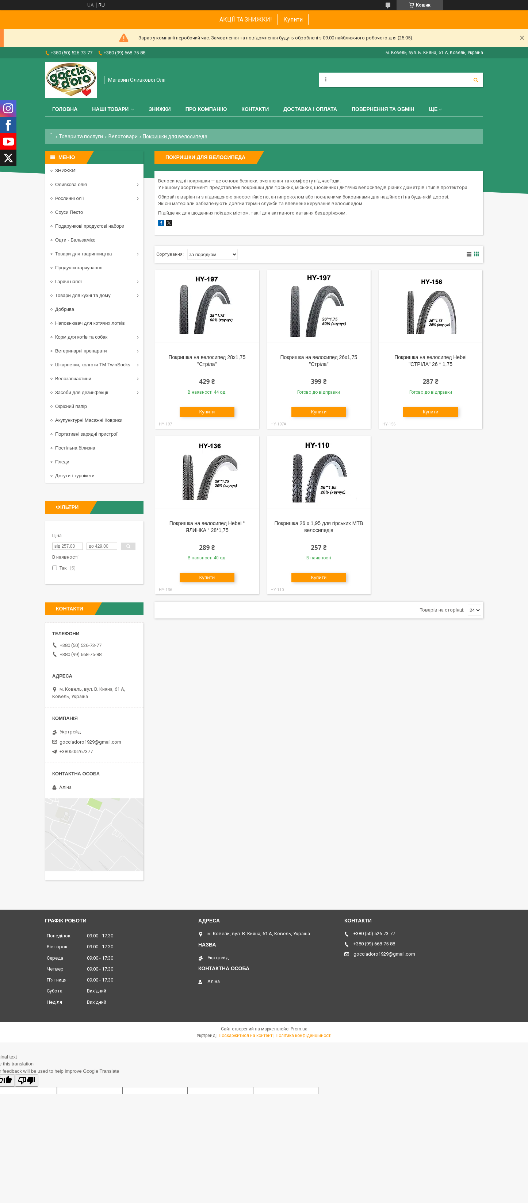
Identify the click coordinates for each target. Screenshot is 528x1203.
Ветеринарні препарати (81, 351)
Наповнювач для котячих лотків (90, 323)
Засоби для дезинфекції (81, 392)
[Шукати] (475, 80)
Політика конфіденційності (304, 1035)
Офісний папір (71, 406)
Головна (64, 109)
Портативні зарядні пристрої (86, 434)
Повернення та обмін (383, 109)
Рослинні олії (69, 198)
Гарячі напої (68, 281)
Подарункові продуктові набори (90, 226)
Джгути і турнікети (75, 475)
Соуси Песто (69, 212)
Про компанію (206, 109)
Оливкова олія (71, 184)
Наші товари (110, 109)
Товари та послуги (81, 136)
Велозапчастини (73, 378)
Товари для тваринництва (83, 254)
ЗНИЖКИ (160, 109)
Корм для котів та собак (81, 337)
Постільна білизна (75, 448)
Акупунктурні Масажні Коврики (88, 420)
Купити (293, 19)
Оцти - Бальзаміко (75, 240)
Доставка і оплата (310, 109)
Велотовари (123, 136)
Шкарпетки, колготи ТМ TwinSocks (92, 364)
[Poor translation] (26, 1081)
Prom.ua (299, 1029)
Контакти (255, 109)
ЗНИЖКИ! (66, 170)
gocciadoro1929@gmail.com (90, 742)
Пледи (62, 461)
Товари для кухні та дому (83, 295)
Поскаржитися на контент (245, 1035)
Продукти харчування (78, 267)
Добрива (64, 309)
